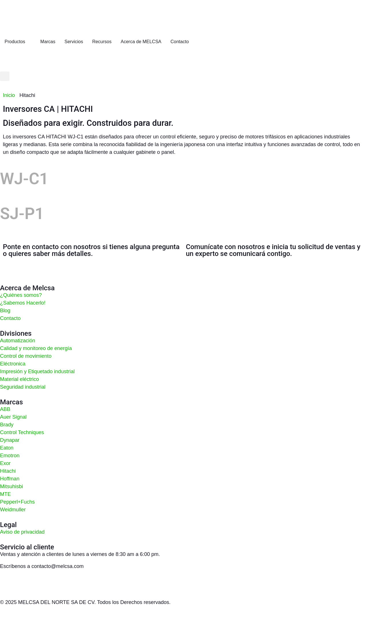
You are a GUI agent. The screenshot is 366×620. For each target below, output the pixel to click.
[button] (4, 76)
